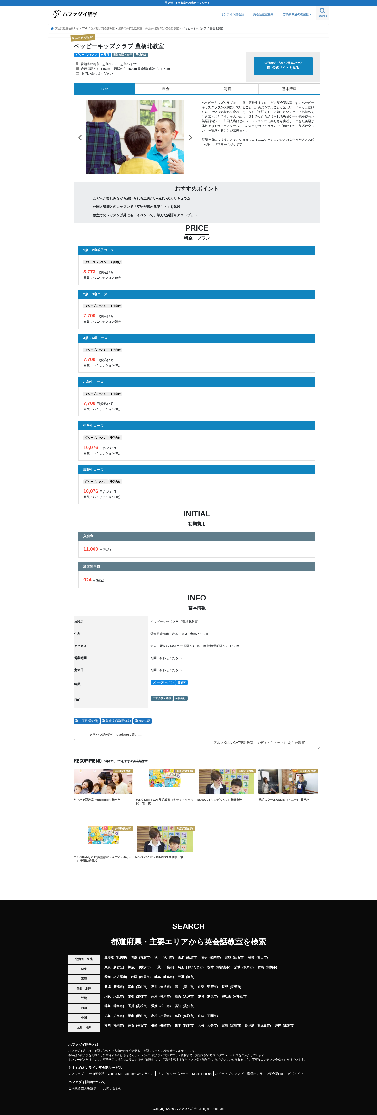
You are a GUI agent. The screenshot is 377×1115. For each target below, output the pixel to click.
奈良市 (212, 996)
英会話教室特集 (263, 14)
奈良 (201, 996)
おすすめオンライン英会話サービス (95, 1067)
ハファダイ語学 (186, 1109)
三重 (181, 976)
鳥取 (178, 1015)
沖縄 (278, 1025)
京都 (131, 996)
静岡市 (145, 976)
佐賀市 (141, 1025)
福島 (251, 957)
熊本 (178, 1025)
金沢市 (165, 986)
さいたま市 (195, 967)
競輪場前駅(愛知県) (118, 720)
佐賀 (131, 1025)
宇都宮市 (223, 967)
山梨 (201, 986)
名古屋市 (119, 976)
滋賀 (178, 996)
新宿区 (118, 967)
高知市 (188, 1006)
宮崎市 (235, 1025)
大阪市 (118, 996)
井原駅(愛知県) (88, 720)
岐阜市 (168, 976)
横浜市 (145, 967)
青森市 (145, 957)
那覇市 (288, 1025)
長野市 (235, 986)
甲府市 (212, 986)
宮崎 (225, 1025)
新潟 (107, 986)
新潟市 (118, 986)
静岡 (134, 976)
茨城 (237, 967)
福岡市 (118, 1025)
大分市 (212, 1025)
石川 (154, 986)
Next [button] (190, 137)
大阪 (107, 996)
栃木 (210, 967)
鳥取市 (188, 1015)
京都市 (141, 996)
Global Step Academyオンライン (131, 1073)
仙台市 (238, 957)
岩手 (204, 957)
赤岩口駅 (144, 720)
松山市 (165, 1006)
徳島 (107, 1006)
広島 (107, 1015)
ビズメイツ (295, 1073)
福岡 (107, 1025)
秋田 (157, 957)
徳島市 (118, 1006)
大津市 (188, 996)
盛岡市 (215, 957)
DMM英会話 (96, 1073)
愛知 (107, 976)
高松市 (141, 1006)
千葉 (157, 967)
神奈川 (132, 967)
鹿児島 (249, 1025)
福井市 (188, 986)
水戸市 (248, 967)
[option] (135, 137)
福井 (178, 986)
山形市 (191, 957)
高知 (178, 1006)
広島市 (118, 1015)
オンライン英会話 (232, 14)
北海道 (109, 957)
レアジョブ (76, 1073)
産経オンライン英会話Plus (265, 1073)
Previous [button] (80, 137)
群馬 (261, 967)
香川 (131, 1006)
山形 (181, 957)
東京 (107, 967)
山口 (201, 1015)
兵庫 (154, 996)
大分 (201, 1025)
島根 (154, 1015)
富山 (131, 986)
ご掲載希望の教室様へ (297, 14)
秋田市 (168, 957)
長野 (225, 986)
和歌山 (226, 996)
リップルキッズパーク (172, 1073)
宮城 (228, 957)
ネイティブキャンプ (229, 1073)
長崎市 (165, 1025)
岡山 (131, 1015)
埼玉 (181, 967)
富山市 (141, 986)
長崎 (154, 1025)
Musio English (202, 1073)
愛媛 (154, 1006)
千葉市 (168, 967)
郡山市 (262, 957)
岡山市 (141, 1015)
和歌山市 (240, 996)
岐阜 (157, 976)
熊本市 (188, 1025)
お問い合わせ (112, 1088)
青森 (134, 957)
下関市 (212, 1015)
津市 (190, 976)
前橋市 (271, 967)
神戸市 (165, 996)
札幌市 (121, 957)
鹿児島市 (263, 1025)
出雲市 (165, 1015)
